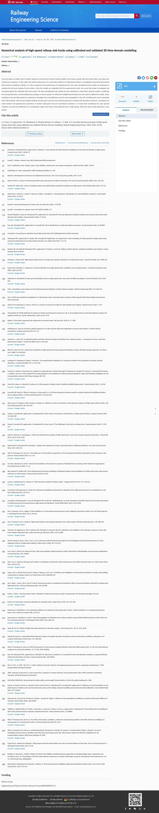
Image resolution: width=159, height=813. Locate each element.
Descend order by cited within (100, 143)
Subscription (57, 2)
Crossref (10, 155)
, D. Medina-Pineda (55, 57)
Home (34, 2)
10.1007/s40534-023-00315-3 (65, 40)
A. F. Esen (6, 57)
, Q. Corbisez (69, 57)
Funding (121, 130)
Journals (44, 2)
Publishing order (60, 143)
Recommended (147, 110)
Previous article (34, 134)
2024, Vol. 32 (28, 40)
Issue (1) (39, 40)
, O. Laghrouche (24, 57)
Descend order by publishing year (78, 143)
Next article (78, 134)
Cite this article (124, 121)
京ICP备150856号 (56, 800)
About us (122, 2)
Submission (69, 2)
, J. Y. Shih (80, 57)
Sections (125, 110)
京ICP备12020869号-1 (40, 800)
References (122, 126)
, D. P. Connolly (91, 57)
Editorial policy (96, 2)
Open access (110, 2)
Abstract (121, 116)
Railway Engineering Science (11, 40)
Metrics (82, 2)
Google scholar (19, 155)
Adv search (146, 16)
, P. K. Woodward (39, 57)
